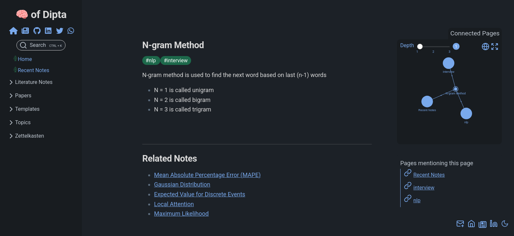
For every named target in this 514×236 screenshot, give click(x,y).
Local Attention (174, 204)
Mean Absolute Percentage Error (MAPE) (207, 174)
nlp (417, 200)
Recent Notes (33, 70)
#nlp (151, 60)
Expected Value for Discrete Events (199, 194)
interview (423, 188)
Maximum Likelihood (181, 213)
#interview (176, 60)
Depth (407, 45)
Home (25, 59)
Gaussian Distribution (182, 184)
